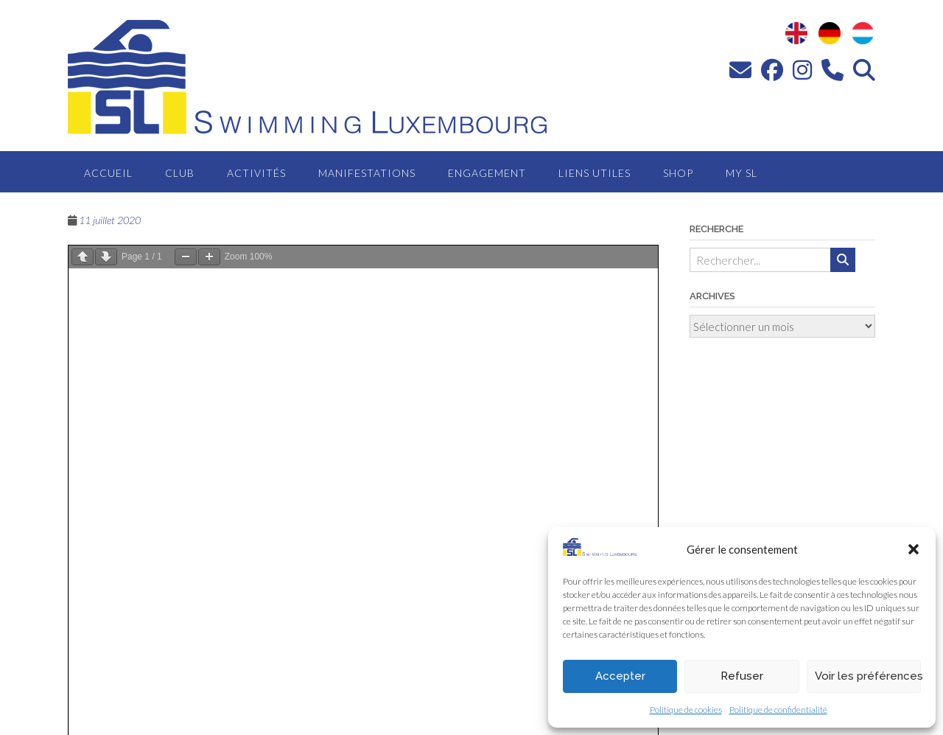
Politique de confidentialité (778, 709)
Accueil (108, 173)
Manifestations (367, 173)
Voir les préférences (868, 676)
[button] (913, 549)
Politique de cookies (686, 709)
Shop (678, 173)
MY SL (741, 173)
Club (179, 173)
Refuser (742, 676)
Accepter (620, 676)
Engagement (487, 173)
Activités (256, 173)
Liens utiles (594, 173)
